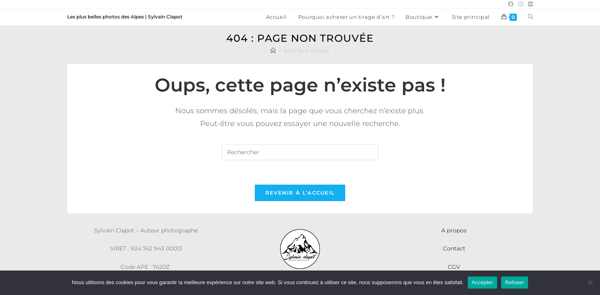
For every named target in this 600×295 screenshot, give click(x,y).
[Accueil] (273, 50)
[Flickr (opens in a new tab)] (529, 4)
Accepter (482, 282)
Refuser (514, 282)
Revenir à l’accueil (300, 192)
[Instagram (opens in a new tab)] (521, 4)
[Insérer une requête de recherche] (300, 152)
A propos (454, 230)
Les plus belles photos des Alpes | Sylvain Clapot (124, 17)
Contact (454, 248)
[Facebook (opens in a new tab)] (511, 4)
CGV (454, 267)
